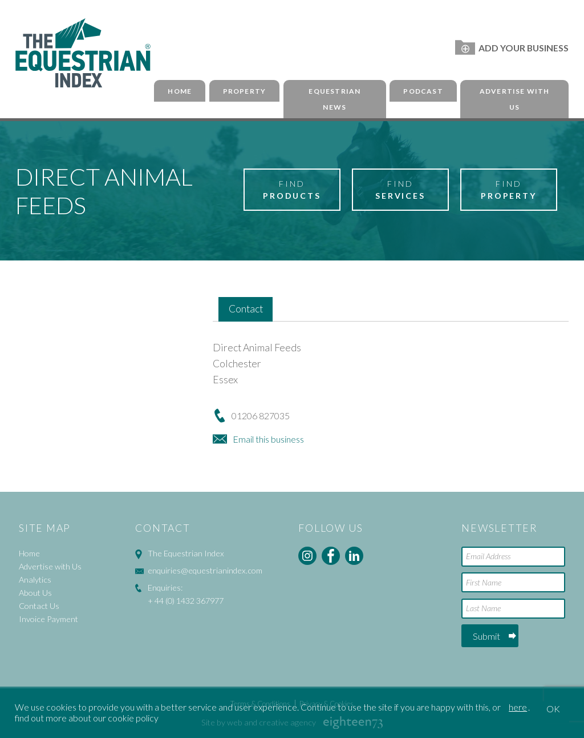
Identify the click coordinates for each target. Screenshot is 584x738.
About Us (35, 592)
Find (292, 190)
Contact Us (39, 606)
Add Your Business (512, 47)
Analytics (35, 579)
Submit (486, 636)
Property (244, 91)
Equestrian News (334, 99)
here (518, 706)
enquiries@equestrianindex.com (205, 570)
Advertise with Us (515, 99)
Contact (246, 309)
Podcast (423, 91)
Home (180, 91)
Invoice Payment (48, 619)
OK (553, 708)
